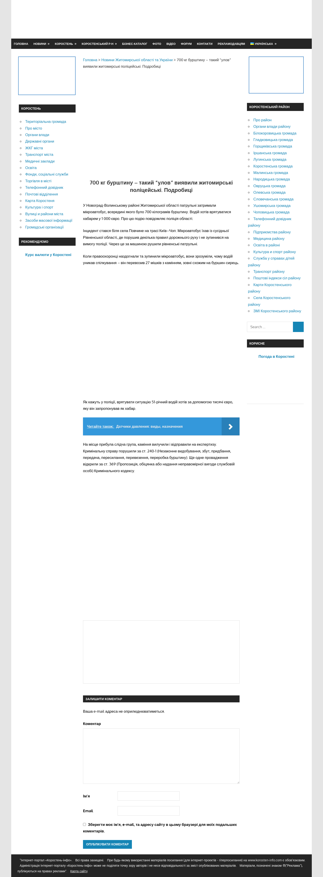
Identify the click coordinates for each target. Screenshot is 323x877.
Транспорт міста (39, 154)
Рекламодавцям (231, 44)
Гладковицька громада (273, 139)
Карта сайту (79, 871)
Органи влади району (271, 126)
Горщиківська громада (272, 146)
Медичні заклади (40, 161)
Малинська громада (270, 172)
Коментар (92, 723)
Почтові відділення (41, 194)
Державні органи (39, 141)
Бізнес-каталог (134, 44)
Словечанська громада (273, 199)
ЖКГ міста (34, 147)
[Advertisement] (222, 19)
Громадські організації (44, 227)
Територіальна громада (45, 121)
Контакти (204, 44)
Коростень (64, 44)
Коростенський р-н (97, 44)
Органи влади (37, 134)
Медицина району (268, 238)
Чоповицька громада (271, 212)
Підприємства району (272, 232)
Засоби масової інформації (48, 220)
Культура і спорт (39, 207)
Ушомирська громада (271, 205)
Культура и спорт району (274, 251)
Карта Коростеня (39, 200)
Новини (39, 44)
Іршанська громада (270, 152)
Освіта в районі (266, 245)
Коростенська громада (272, 166)
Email (88, 810)
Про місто (33, 128)
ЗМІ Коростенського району (277, 310)
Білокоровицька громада (274, 133)
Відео (171, 44)
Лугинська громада (269, 159)
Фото (157, 44)
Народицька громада (271, 179)
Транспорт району (269, 271)
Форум (186, 44)
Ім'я (86, 796)
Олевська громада (269, 192)
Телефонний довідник (44, 187)
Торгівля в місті (38, 180)
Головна (21, 44)
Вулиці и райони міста (44, 213)
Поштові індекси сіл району (277, 278)
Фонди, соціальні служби (46, 174)
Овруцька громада (269, 185)
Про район (262, 119)
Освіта (31, 167)
